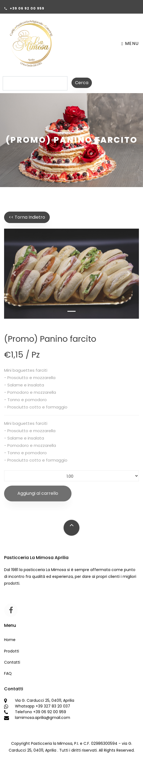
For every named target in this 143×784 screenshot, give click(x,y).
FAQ (8, 673)
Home (9, 639)
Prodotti (11, 651)
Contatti (12, 662)
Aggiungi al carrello (37, 497)
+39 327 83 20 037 (53, 706)
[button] (14, 276)
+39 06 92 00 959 (27, 8)
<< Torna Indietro (27, 217)
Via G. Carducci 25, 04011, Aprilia (44, 700)
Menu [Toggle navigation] (130, 43)
